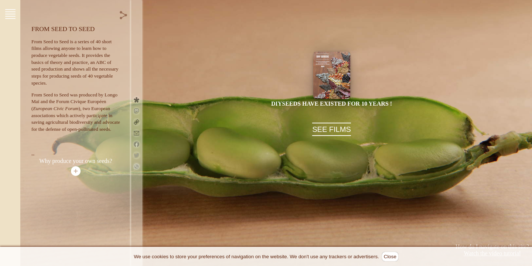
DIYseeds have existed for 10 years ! (331, 103)
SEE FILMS (331, 129)
